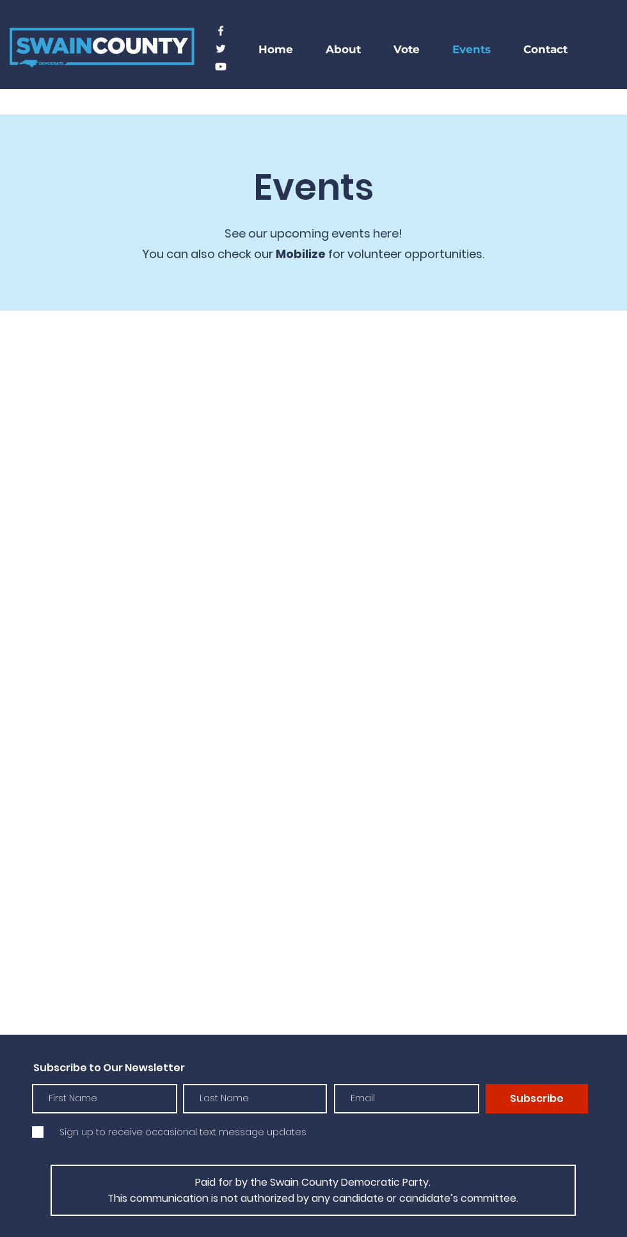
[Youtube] (220, 66)
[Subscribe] (537, 1098)
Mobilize (301, 254)
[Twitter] (220, 48)
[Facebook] (220, 30)
